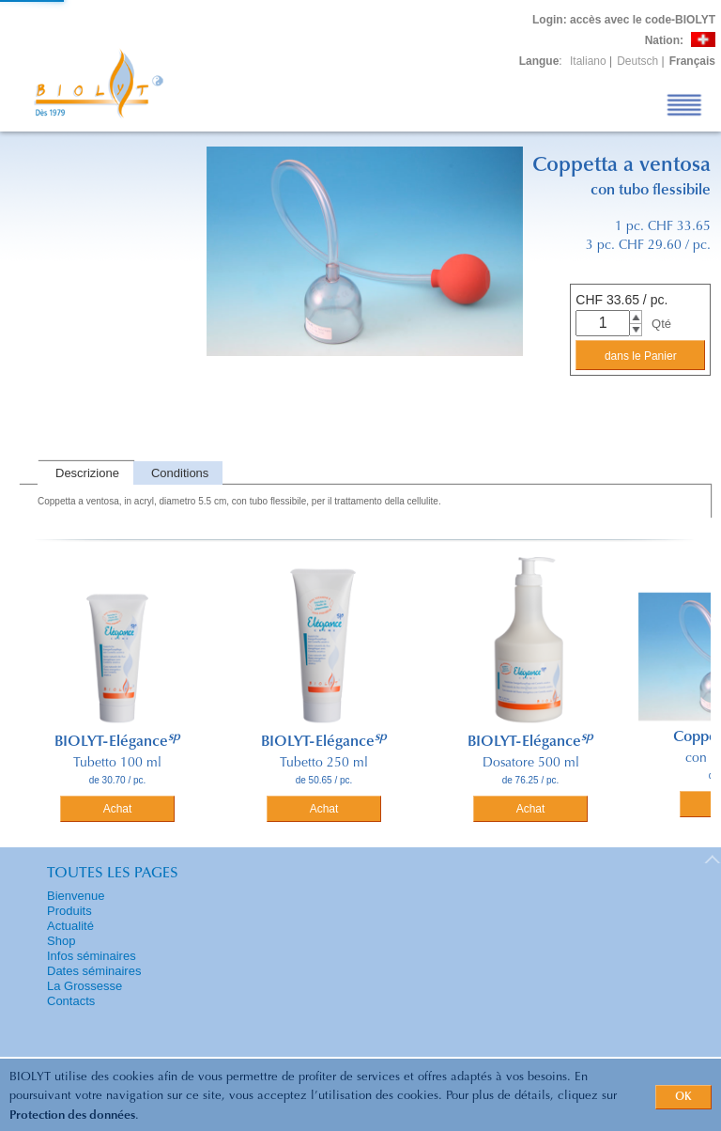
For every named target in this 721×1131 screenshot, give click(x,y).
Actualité (70, 926)
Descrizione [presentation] (87, 473)
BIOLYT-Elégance (117, 742)
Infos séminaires (91, 956)
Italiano (588, 61)
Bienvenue (75, 896)
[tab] (85, 473)
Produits (69, 911)
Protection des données (72, 1115)
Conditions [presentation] (179, 473)
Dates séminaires (94, 971)
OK (683, 1097)
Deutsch (637, 61)
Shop (61, 941)
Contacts (71, 1001)
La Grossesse (84, 986)
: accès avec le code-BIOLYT (623, 19)
